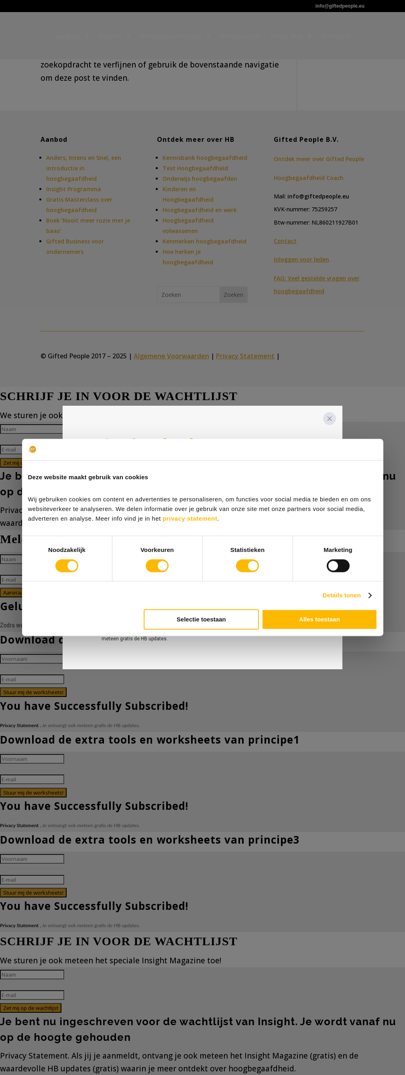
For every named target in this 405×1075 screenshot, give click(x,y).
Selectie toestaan (201, 619)
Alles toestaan (319, 619)
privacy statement (190, 518)
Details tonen (342, 595)
